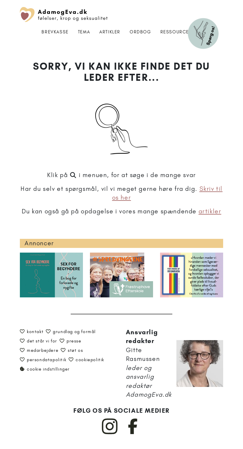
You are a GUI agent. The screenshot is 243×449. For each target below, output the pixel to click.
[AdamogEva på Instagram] (110, 433)
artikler (210, 211)
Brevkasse (54, 32)
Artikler (109, 32)
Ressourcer (176, 32)
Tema (84, 32)
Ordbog (140, 32)
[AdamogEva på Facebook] (133, 433)
